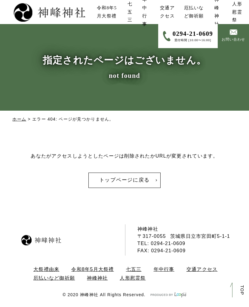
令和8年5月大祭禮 (92, 269)
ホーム (19, 119)
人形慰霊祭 (133, 278)
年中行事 (164, 269)
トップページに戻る (124, 180)
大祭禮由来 (46, 269)
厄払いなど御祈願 (54, 278)
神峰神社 (97, 278)
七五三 (134, 269)
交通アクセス (202, 269)
